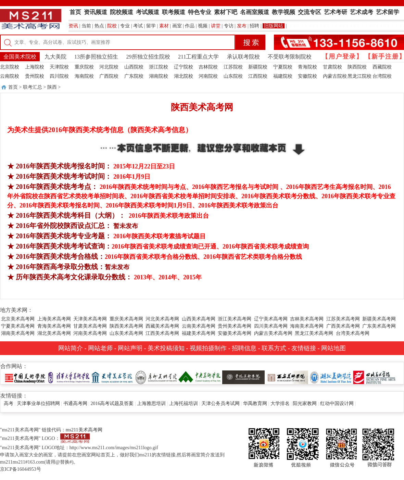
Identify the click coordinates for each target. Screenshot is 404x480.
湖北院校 (183, 76)
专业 (125, 25)
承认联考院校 (243, 57)
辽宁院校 (183, 67)
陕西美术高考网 (126, 326)
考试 (138, 25)
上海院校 (34, 67)
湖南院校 (158, 76)
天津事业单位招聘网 (38, 403)
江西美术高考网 (162, 333)
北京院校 (9, 67)
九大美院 (55, 57)
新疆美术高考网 (379, 318)
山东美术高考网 (126, 333)
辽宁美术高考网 (271, 318)
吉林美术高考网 (307, 318)
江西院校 (257, 76)
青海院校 (307, 67)
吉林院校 (208, 67)
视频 (202, 25)
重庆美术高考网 (126, 318)
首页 (13, 87)
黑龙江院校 (359, 76)
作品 (189, 25)
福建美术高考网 (198, 333)
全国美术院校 (19, 57)
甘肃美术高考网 (90, 326)
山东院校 (233, 76)
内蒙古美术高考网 (273, 333)
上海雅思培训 (151, 403)
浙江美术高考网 (234, 318)
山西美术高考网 (198, 318)
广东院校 (133, 76)
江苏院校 (233, 67)
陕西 (52, 87)
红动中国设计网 (337, 403)
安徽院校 (307, 76)
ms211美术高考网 (84, 429)
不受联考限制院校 (290, 57)
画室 (177, 25)
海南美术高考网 (307, 326)
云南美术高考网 (198, 326)
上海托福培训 (183, 403)
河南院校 (208, 76)
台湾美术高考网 (352, 333)
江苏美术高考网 (343, 318)
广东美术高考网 (379, 326)
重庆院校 (84, 67)
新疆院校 (257, 67)
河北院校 (108, 67)
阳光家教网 (305, 403)
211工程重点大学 (198, 57)
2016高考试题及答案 (112, 403)
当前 (86, 25)
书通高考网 (75, 403)
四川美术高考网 (271, 326)
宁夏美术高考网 (18, 326)
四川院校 (59, 76)
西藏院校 (382, 67)
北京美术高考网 (18, 318)
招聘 (254, 25)
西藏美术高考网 (162, 326)
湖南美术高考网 (18, 333)
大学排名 (280, 403)
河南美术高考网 (90, 333)
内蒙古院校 (335, 76)
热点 (99, 25)
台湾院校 (382, 76)
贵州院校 (34, 76)
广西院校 (108, 76)
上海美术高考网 (54, 318)
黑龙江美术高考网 (314, 333)
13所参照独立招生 (96, 57)
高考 (8, 403)
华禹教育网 (255, 403)
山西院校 (133, 67)
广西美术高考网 (343, 326)
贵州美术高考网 (234, 326)
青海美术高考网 (54, 326)
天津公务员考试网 (220, 403)
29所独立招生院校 (148, 57)
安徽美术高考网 (234, 333)
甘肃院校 (332, 67)
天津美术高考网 (90, 318)
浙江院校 (158, 67)
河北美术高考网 (162, 318)
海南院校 (84, 76)
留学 (151, 25)
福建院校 (282, 76)
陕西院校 (357, 67)
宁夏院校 (282, 67)
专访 (228, 25)
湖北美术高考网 (54, 333)
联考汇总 (32, 87)
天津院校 (59, 67)
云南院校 (9, 76)
